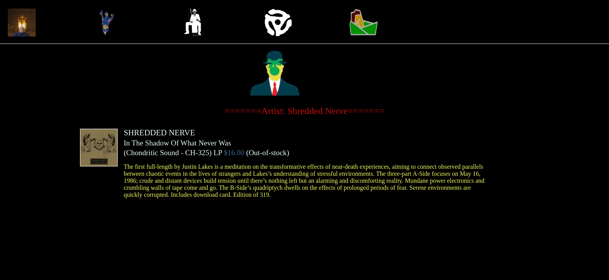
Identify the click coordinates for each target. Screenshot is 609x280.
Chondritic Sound (152, 153)
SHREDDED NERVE (159, 132)
